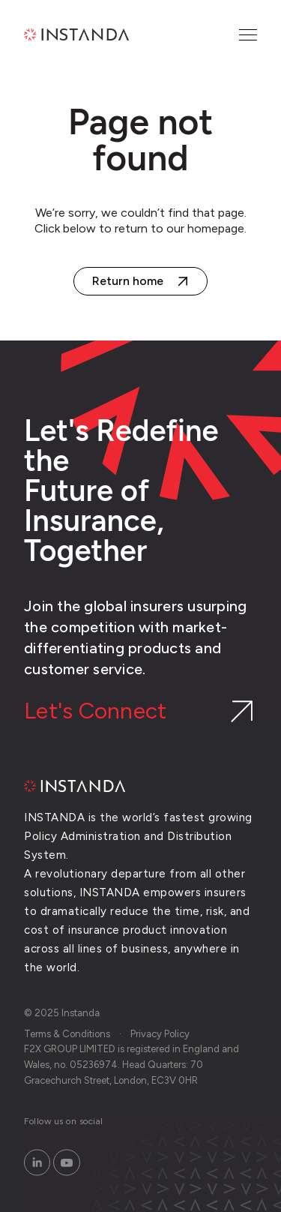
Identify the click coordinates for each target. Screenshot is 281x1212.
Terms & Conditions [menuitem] (67, 1034)
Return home (127, 281)
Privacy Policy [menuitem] (160, 1034)
